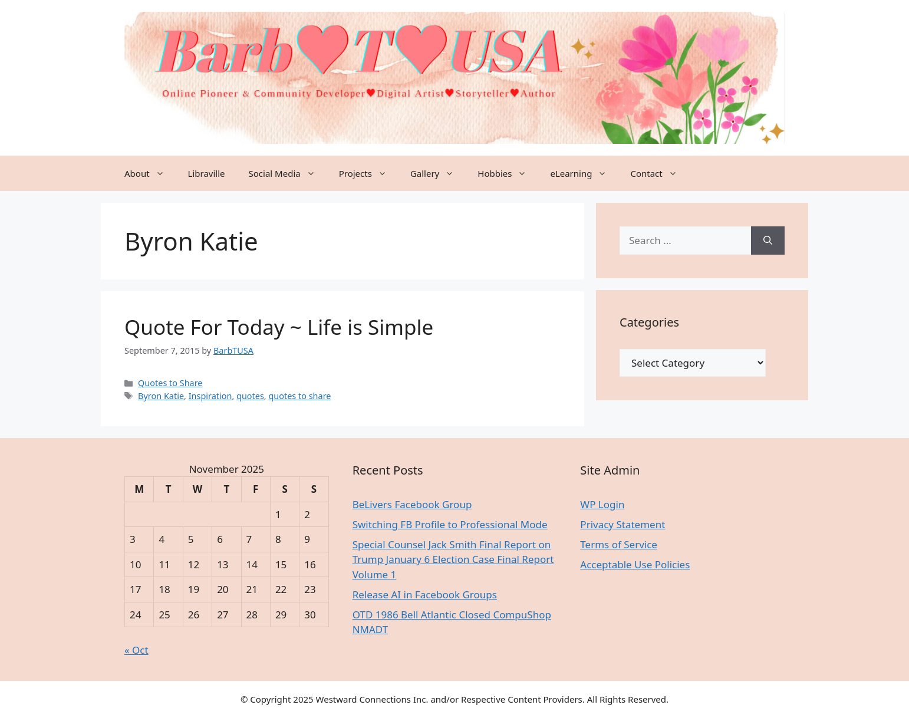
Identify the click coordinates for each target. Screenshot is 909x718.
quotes (250, 395)
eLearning (584, 173)
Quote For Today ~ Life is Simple (278, 327)
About (150, 173)
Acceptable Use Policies (635, 564)
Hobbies (507, 173)
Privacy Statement (622, 524)
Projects (368, 173)
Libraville (206, 173)
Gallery (438, 173)
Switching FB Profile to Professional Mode (450, 524)
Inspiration (210, 395)
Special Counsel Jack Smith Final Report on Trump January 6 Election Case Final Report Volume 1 (453, 559)
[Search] (768, 240)
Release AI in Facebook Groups (425, 594)
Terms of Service (618, 544)
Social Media (288, 173)
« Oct (136, 650)
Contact (659, 173)
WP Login (602, 504)
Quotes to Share (170, 382)
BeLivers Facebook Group (412, 504)
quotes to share (299, 395)
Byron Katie (161, 395)
